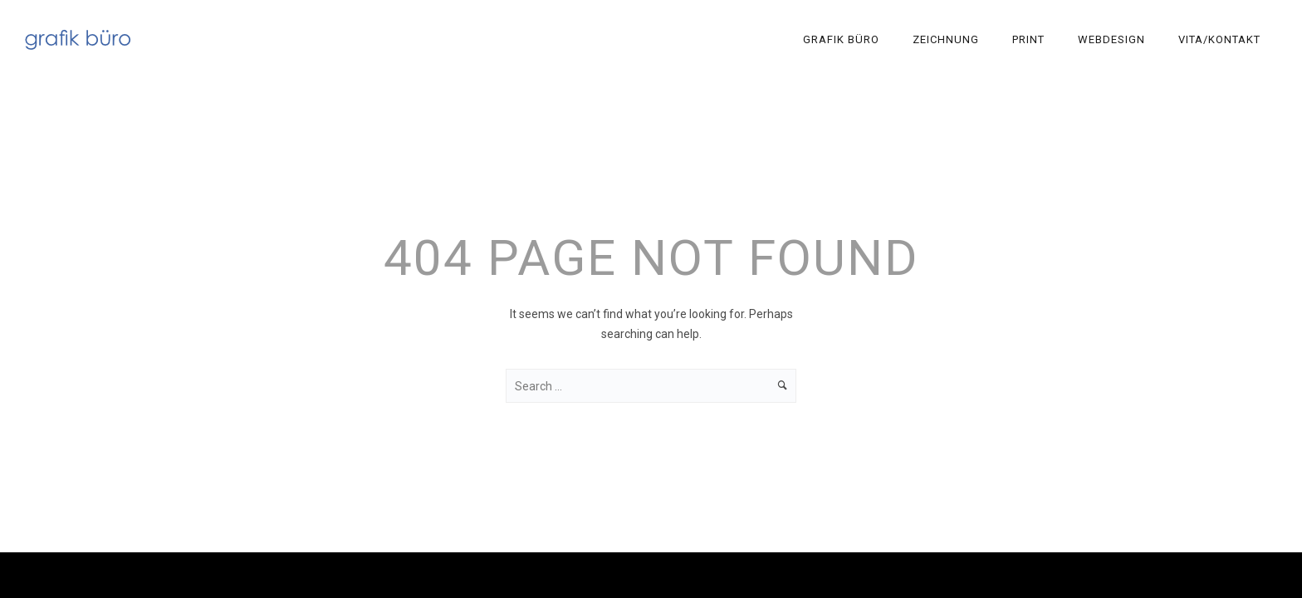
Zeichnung (946, 39)
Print (1028, 39)
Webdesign (1111, 39)
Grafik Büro (841, 39)
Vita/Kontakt (1219, 39)
